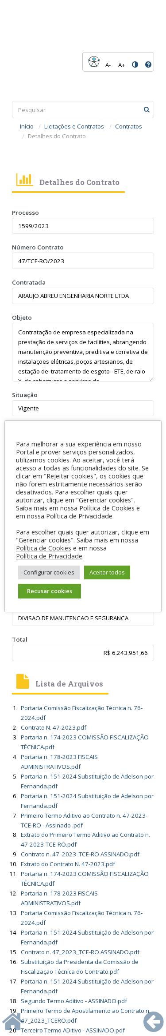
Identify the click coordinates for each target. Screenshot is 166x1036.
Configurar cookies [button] (48, 572)
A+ (121, 65)
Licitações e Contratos (74, 126)
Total (19, 639)
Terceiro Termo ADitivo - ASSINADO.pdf (73, 1030)
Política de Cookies (43, 548)
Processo (25, 213)
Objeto (22, 317)
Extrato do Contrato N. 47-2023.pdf (68, 864)
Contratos (128, 126)
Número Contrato (38, 247)
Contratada (29, 282)
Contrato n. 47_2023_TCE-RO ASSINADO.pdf (80, 854)
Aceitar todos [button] (107, 572)
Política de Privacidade (49, 556)
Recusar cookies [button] (49, 591)
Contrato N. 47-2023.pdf (53, 727)
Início (27, 126)
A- (108, 65)
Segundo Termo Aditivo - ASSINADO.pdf (74, 1001)
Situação (25, 395)
